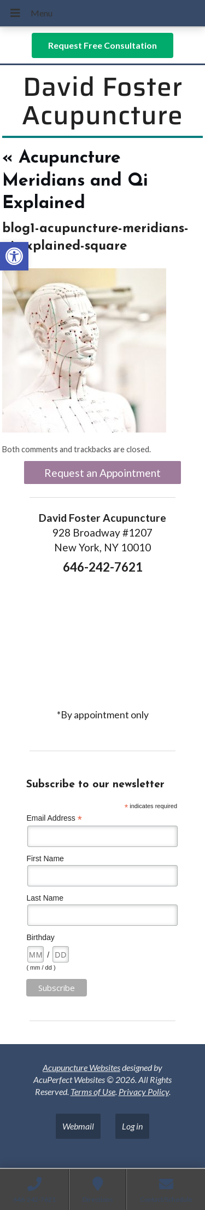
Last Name (44, 898)
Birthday (40, 937)
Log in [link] (132, 1126)
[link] (14, 256)
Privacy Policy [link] (144, 1091)
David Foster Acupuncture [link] (102, 101)
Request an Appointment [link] (102, 472)
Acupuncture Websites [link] (81, 1067)
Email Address (54, 818)
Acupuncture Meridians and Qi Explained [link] (75, 180)
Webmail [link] (78, 1126)
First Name (44, 858)
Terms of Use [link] (93, 1091)
